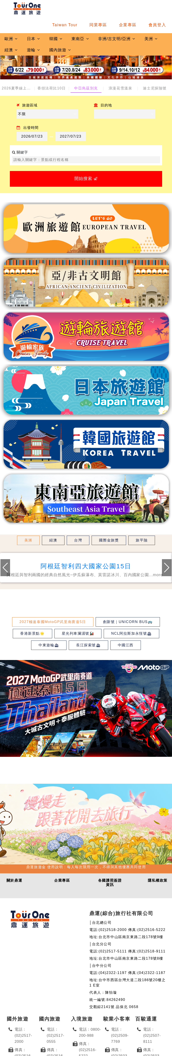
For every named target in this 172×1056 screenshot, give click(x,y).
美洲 (151, 39)
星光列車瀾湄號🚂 (78, 633)
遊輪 (33, 50)
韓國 (56, 39)
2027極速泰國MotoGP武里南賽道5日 (52, 622)
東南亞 (80, 39)
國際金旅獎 (109, 540)
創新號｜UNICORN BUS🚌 (128, 622)
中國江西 (125, 645)
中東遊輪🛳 (49, 645)
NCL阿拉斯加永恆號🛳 (131, 633)
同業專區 (98, 25)
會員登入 (157, 25)
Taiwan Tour (64, 25)
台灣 (78, 540)
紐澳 (11, 50)
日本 (33, 39)
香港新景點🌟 (32, 633)
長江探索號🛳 (88, 645)
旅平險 (142, 540)
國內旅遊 (60, 50)
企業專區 (128, 25)
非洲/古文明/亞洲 (116, 39)
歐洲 (11, 39)
